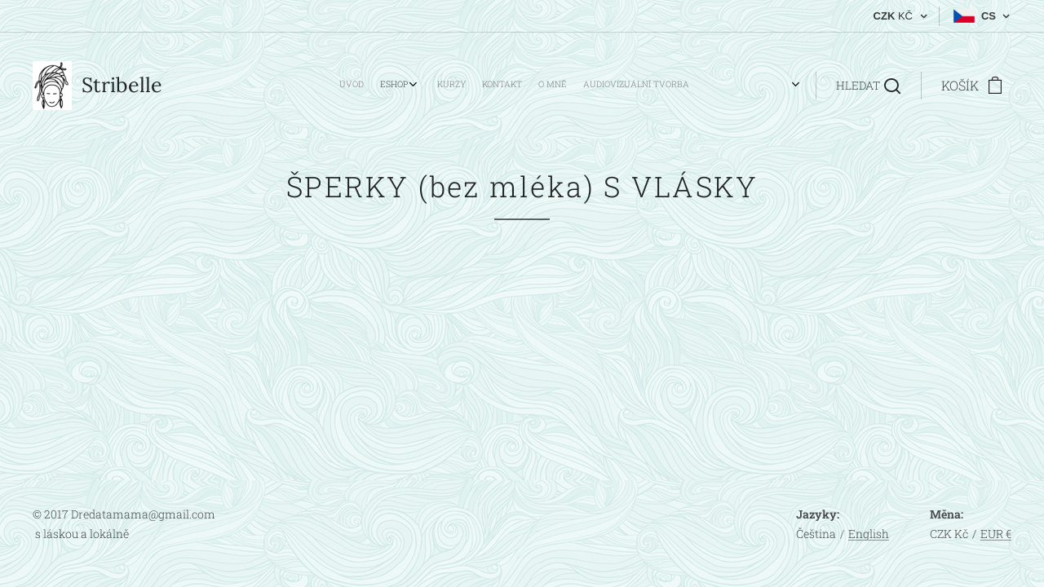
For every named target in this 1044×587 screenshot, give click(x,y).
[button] (868, 85)
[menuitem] (593, 85)
